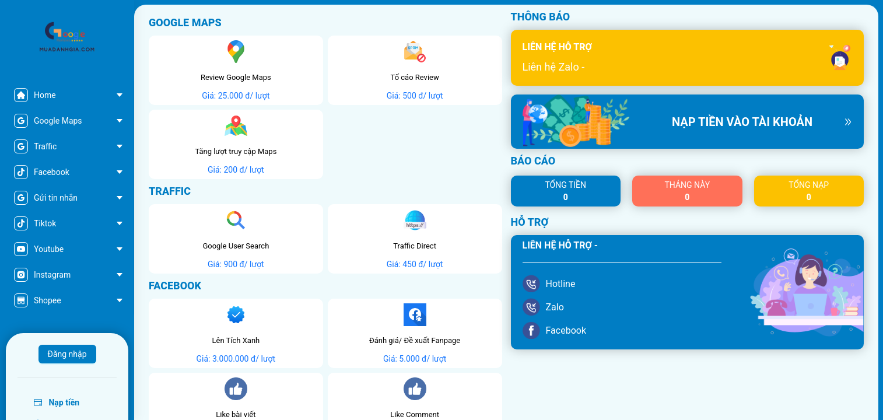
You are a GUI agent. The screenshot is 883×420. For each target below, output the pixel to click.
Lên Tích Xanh (236, 340)
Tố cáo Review (415, 77)
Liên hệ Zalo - (554, 67)
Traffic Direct (414, 246)
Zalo (555, 307)
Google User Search (235, 246)
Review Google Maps (236, 77)
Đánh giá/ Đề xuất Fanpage (414, 340)
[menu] (67, 197)
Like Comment (414, 414)
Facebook (566, 330)
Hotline (561, 283)
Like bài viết (235, 414)
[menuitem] (66, 95)
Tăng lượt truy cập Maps (235, 151)
